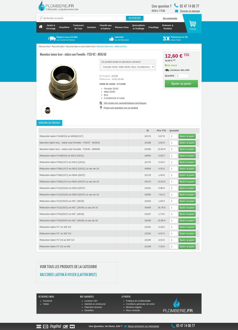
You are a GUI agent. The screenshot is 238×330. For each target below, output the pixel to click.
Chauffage (153, 27)
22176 (147, 162)
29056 (147, 155)
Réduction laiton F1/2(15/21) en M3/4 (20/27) (62, 188)
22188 (147, 142)
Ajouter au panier (181, 83)
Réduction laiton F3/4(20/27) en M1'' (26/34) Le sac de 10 (69, 220)
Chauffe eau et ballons (105, 27)
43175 (147, 181)
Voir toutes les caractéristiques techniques (125, 103)
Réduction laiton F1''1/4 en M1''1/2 (57, 240)
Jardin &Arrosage (51, 27)
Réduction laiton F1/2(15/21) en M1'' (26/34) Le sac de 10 (69, 207)
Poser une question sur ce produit (121, 107)
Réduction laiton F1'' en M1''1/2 (55, 233)
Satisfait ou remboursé (94, 304)
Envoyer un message (187, 10)
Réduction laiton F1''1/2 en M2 (55, 246)
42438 (147, 220)
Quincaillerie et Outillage (138, 27)
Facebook (47, 301)
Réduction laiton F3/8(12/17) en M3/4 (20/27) (62, 175)
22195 (147, 240)
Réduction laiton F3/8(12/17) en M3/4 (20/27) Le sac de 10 (69, 181)
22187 (147, 214)
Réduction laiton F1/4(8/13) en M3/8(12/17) (61, 136)
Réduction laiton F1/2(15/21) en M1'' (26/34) (62, 201)
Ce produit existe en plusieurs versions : (121, 61)
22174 (147, 136)
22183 (147, 201)
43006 (147, 168)
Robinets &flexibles (167, 27)
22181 (147, 188)
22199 (147, 246)
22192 (147, 233)
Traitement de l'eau (78, 27)
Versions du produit (49, 123)
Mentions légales (134, 307)
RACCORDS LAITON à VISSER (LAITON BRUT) (68, 275)
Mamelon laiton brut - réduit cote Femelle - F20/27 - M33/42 (70, 142)
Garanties (89, 310)
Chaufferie (64, 27)
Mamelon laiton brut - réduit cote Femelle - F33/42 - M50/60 (70, 149)
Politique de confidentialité (138, 301)
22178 (147, 175)
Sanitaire (91, 27)
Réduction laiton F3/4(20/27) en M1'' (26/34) (62, 214)
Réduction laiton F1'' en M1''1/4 (55, 227)
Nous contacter (133, 310)
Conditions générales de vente (140, 304)
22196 (147, 149)
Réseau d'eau (122, 27)
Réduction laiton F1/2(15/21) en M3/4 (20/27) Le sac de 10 (69, 194)
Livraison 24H (90, 301)
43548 (147, 207)
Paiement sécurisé (93, 307)
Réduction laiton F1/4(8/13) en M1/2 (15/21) (62, 155)
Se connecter (170, 18)
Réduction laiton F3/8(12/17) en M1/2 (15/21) (62, 162)
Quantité (169, 75)
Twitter (46, 304)
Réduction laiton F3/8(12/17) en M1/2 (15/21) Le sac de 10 (69, 168)
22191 (147, 227)
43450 (147, 194)
